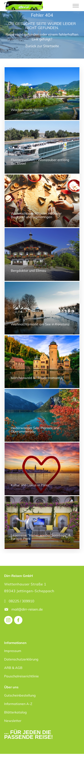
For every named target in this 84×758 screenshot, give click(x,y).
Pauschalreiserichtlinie (21, 676)
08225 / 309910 (21, 601)
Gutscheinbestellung (20, 695)
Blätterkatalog (15, 712)
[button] (7, 750)
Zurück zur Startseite (42, 46)
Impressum (12, 651)
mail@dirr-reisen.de (27, 609)
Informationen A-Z (18, 704)
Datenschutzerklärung (21, 659)
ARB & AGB (13, 668)
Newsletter (12, 721)
